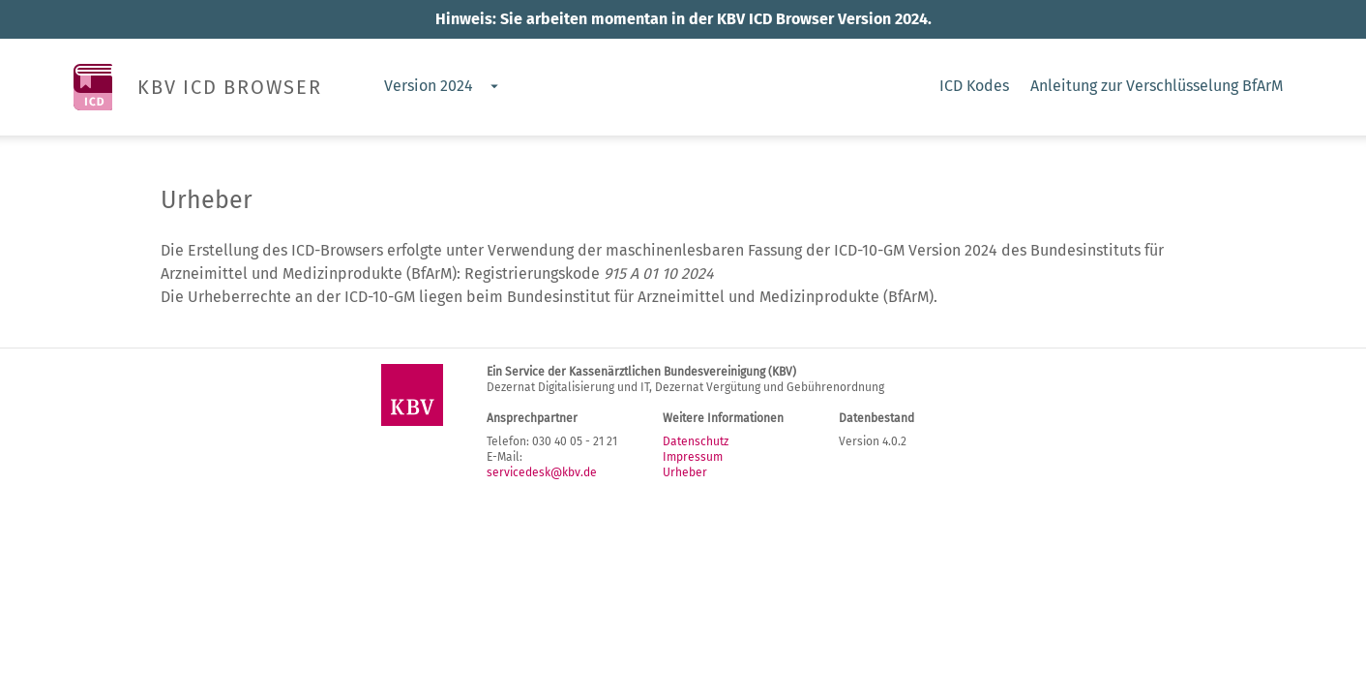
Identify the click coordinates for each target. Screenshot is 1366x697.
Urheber (685, 472)
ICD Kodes (974, 85)
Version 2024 (428, 85)
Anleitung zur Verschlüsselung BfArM (1156, 85)
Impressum (693, 457)
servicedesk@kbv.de (542, 472)
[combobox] (440, 87)
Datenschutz (695, 441)
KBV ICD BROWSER (229, 87)
